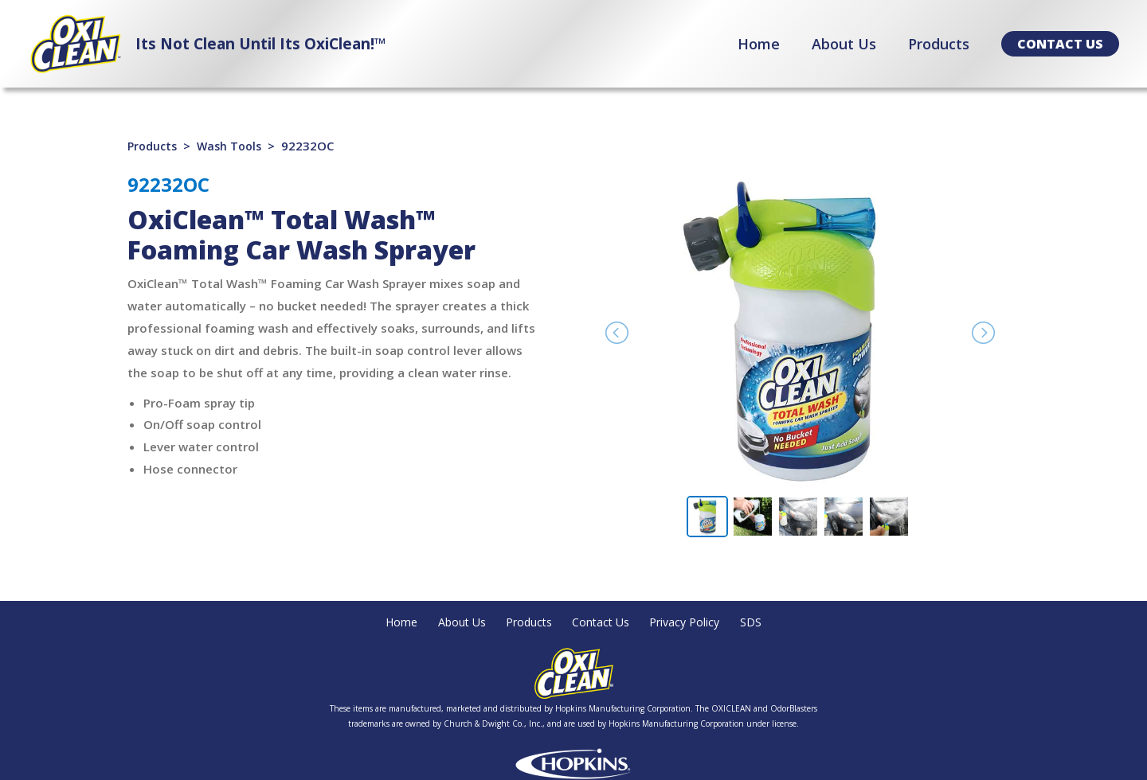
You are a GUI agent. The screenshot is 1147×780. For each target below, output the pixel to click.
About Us (454, 622)
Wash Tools (234, 146)
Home (389, 622)
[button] (1060, 44)
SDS (765, 622)
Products (153, 146)
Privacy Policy (694, 622)
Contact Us (604, 622)
